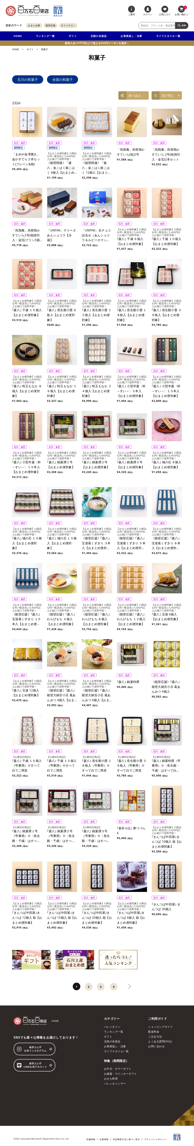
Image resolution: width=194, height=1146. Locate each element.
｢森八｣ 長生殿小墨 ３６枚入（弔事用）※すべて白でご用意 (131, 765)
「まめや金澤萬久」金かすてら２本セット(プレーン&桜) (26, 159)
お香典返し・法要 (131, 36)
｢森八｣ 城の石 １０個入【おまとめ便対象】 (27, 543)
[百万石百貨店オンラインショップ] (27, 11)
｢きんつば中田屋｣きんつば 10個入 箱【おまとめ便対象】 (167, 842)
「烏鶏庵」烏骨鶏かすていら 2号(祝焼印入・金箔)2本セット (166, 154)
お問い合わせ (156, 1046)
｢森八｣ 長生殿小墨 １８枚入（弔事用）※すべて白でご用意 (96, 765)
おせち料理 (111, 1078)
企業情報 (103, 1139)
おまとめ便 (34, 25)
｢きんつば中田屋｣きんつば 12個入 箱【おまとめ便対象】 (27, 917)
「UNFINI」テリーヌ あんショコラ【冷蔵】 (63, 235)
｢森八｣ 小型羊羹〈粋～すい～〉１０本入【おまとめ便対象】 (166, 391)
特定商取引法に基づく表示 (126, 1139)
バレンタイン (112, 1026)
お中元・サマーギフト (117, 1069)
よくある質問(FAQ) (160, 1041)
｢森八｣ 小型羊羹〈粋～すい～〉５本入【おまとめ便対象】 (131, 391)
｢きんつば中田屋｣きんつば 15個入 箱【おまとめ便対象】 (62, 917)
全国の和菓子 (62, 79)
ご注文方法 (155, 1036)
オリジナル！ (68, 25)
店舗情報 (90, 1139)
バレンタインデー (115, 1083)
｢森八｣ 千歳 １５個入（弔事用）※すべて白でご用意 (62, 765)
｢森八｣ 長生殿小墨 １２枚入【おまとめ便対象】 (96, 315)
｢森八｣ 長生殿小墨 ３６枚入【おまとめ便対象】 (166, 315)
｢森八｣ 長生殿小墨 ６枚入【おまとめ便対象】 (62, 315)
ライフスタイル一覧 (168, 36)
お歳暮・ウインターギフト (120, 1073)
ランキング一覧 (45, 36)
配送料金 (153, 1031)
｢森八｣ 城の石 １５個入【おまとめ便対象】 (62, 543)
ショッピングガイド (160, 1026)
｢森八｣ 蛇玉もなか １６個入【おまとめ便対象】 (62, 391)
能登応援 (51, 25)
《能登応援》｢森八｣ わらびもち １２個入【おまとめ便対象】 (131, 619)
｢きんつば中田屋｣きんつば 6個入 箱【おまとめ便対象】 (131, 917)
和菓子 (44, 49)
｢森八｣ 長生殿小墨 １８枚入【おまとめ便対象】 (131, 315)
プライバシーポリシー (155, 1139)
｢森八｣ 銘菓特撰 (128, 682)
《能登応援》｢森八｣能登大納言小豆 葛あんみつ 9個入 (166, 687)
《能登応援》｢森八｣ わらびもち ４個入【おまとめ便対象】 (61, 619)
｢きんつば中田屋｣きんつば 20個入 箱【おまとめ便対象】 (97, 917)
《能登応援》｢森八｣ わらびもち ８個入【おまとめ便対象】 (96, 619)
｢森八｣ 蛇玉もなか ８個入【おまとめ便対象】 (27, 391)
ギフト (73, 36)
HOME (18, 36)
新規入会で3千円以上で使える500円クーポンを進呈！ (97, 43)
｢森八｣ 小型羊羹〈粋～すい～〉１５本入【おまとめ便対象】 (26, 467)
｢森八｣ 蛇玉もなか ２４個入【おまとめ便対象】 (96, 391)
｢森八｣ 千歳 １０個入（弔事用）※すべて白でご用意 (27, 765)
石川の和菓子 (27, 79)
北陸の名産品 (99, 36)
